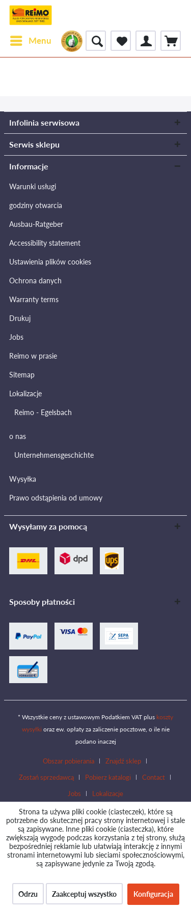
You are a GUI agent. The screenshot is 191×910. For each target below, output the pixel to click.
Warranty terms (34, 299)
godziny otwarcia (35, 205)
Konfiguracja (153, 894)
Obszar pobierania (68, 761)
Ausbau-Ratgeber (36, 224)
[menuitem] (30, 41)
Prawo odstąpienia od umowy (55, 497)
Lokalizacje (25, 393)
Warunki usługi (32, 186)
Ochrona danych (35, 280)
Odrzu (28, 894)
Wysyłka (22, 479)
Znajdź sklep (123, 761)
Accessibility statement (44, 243)
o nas (17, 436)
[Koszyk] (170, 41)
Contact (153, 777)
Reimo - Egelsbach (43, 412)
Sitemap (22, 374)
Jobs (16, 337)
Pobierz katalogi (108, 777)
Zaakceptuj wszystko (84, 894)
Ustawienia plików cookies (50, 261)
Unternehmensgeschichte (54, 455)
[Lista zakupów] (121, 41)
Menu (30, 39)
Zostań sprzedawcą (46, 777)
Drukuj (20, 318)
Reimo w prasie (33, 355)
